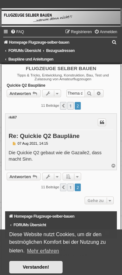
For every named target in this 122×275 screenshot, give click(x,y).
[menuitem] (17, 32)
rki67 (13, 117)
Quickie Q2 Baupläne (26, 85)
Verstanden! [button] (36, 267)
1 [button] (70, 106)
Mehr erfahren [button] (43, 251)
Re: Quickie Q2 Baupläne (44, 136)
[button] (63, 106)
